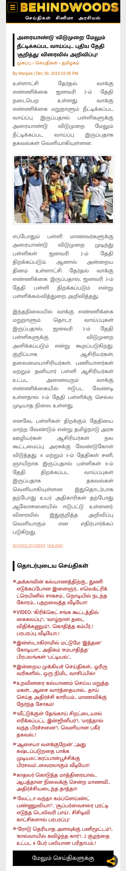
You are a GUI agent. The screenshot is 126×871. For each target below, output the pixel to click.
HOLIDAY (55, 546)
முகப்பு (24, 63)
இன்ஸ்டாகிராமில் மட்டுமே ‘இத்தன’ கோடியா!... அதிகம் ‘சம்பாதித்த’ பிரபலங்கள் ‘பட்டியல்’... (59, 650)
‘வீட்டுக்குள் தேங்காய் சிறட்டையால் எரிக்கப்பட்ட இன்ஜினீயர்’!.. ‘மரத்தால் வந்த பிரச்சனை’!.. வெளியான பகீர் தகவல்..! (60, 724)
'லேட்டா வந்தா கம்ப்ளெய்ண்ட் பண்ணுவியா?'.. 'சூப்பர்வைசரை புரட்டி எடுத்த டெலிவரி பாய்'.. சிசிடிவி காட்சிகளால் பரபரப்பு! (63, 809)
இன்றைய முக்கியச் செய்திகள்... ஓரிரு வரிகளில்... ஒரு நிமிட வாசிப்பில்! (62, 671)
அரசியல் (89, 19)
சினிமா (65, 19)
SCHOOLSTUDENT (29, 546)
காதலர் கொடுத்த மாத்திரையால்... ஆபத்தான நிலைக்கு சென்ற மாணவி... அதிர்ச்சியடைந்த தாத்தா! (64, 782)
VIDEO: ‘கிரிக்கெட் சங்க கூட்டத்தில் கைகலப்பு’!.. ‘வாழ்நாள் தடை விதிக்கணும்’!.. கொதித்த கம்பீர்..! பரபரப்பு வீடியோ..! (58, 623)
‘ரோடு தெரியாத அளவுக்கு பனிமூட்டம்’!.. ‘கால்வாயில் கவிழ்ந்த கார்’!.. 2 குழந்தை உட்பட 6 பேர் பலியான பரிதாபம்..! (65, 836)
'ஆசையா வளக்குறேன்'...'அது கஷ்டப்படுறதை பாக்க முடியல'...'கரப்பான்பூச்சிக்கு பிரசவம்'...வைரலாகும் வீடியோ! (53, 755)
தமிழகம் (70, 63)
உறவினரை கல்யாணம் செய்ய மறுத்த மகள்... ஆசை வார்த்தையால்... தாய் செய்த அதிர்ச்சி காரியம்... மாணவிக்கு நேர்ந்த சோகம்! (63, 694)
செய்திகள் (38, 19)
